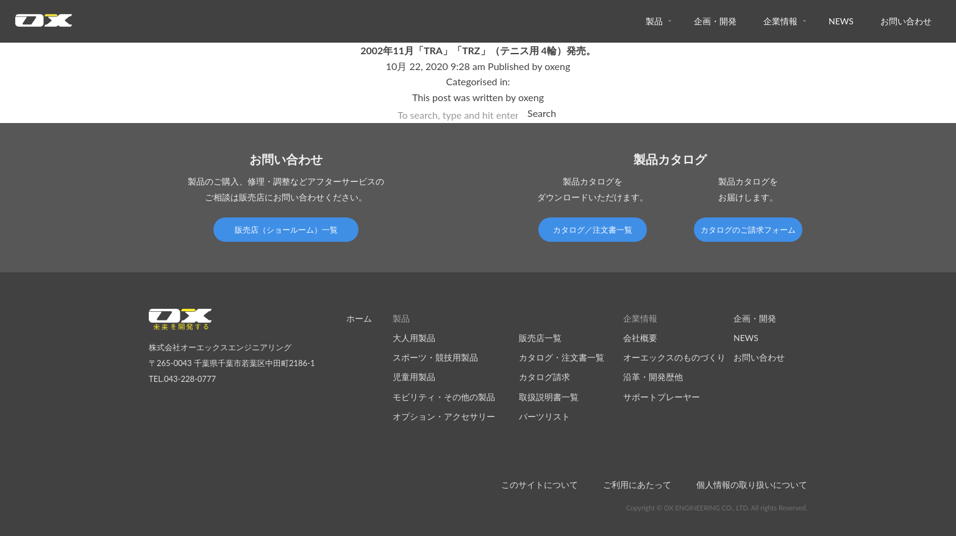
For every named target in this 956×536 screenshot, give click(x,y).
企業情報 (780, 21)
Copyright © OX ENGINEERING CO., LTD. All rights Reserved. (716, 508)
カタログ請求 (544, 377)
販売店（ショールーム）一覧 (286, 229)
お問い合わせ (906, 21)
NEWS (841, 21)
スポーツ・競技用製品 (435, 357)
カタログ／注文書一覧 (592, 229)
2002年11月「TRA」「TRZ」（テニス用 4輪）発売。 (477, 50)
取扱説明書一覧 (549, 397)
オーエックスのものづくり (674, 357)
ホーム (359, 318)
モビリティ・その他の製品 (444, 397)
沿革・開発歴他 (653, 377)
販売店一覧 (540, 338)
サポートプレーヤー (661, 397)
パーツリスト (544, 416)
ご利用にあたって (637, 484)
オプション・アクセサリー (444, 416)
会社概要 (640, 338)
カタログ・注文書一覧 (561, 357)
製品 (654, 21)
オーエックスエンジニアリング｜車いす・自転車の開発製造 (43, 24)
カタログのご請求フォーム (748, 229)
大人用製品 (414, 338)
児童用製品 (414, 377)
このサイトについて (539, 484)
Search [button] (541, 113)
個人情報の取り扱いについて (751, 484)
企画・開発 (715, 21)
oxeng (557, 66)
